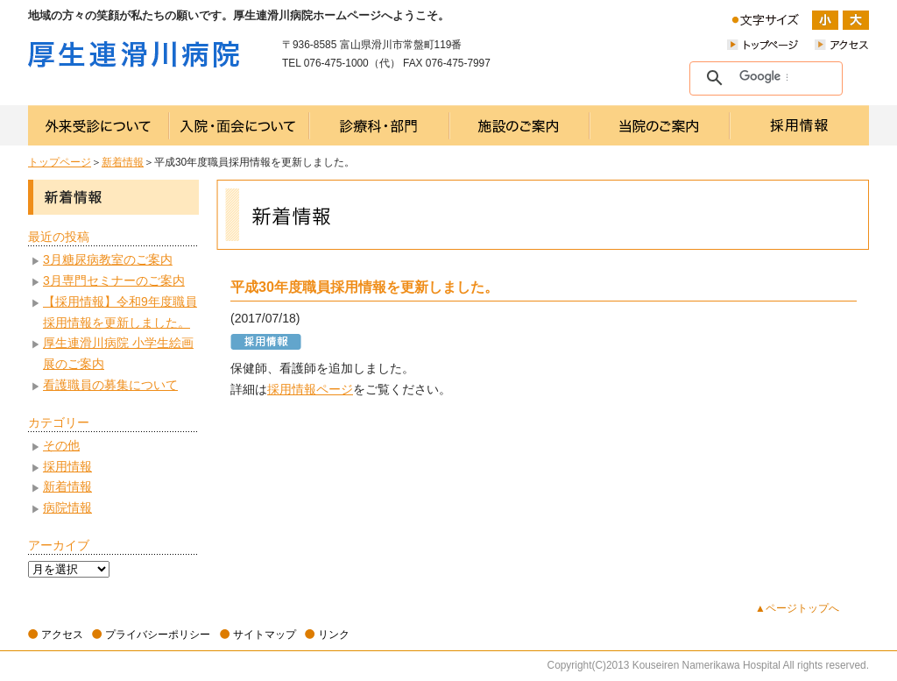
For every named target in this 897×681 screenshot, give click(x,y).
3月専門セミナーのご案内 (114, 280)
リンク (334, 634)
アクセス (62, 634)
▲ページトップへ (797, 608)
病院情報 (67, 507)
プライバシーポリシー (157, 634)
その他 (61, 445)
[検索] (763, 77)
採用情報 (67, 466)
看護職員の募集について (110, 385)
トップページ (59, 162)
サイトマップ (264, 634)
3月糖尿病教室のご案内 (108, 259)
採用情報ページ (310, 389)
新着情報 (123, 162)
